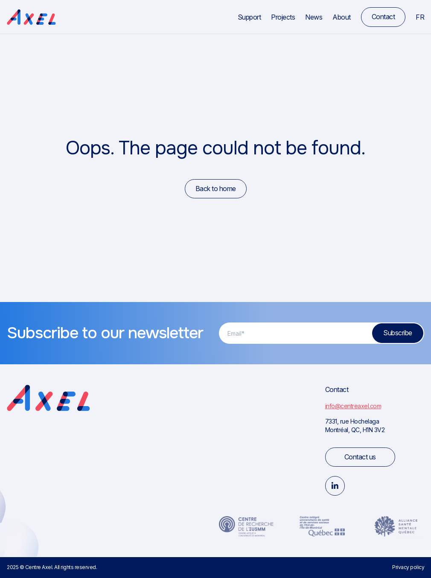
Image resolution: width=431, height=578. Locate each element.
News (313, 17)
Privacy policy (408, 567)
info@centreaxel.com (353, 406)
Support (249, 17)
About (341, 17)
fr (420, 17)
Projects (283, 17)
